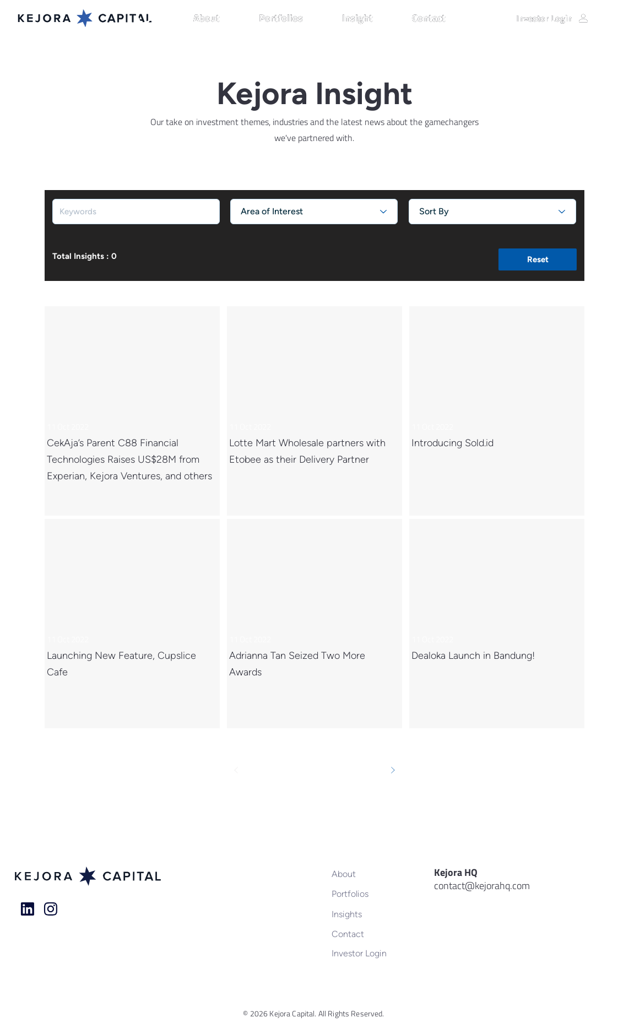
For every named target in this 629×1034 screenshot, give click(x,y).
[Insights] (368, 914)
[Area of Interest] (314, 211)
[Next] (393, 770)
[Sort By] (492, 211)
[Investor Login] (552, 18)
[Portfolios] (368, 893)
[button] (220, 18)
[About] (368, 874)
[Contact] (368, 934)
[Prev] (236, 770)
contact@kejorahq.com (482, 885)
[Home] (27, 909)
